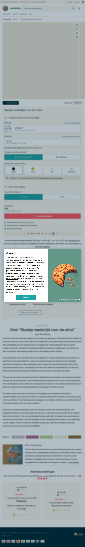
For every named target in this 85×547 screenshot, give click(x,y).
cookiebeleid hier (12, 279)
